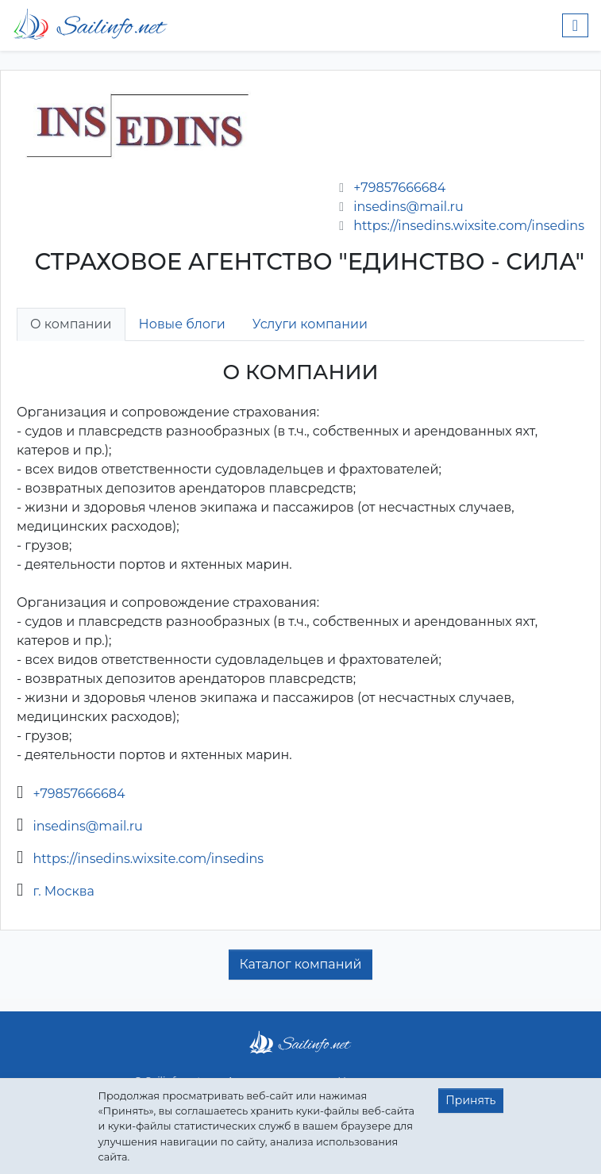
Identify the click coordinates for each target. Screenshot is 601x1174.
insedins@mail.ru (408, 206)
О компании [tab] (71, 324)
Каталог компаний (300, 964)
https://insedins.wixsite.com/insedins (468, 225)
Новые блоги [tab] (182, 324)
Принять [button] (470, 1100)
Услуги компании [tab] (310, 324)
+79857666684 (399, 187)
